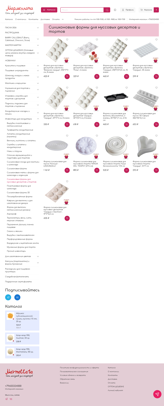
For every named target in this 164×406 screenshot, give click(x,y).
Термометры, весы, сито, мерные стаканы (19, 219)
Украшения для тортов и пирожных (17, 89)
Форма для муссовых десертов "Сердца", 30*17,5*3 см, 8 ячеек (83, 116)
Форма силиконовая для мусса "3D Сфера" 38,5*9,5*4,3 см (144, 116)
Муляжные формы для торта (21, 247)
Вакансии (64, 383)
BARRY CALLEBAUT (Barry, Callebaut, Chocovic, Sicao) (17, 39)
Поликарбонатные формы (19, 197)
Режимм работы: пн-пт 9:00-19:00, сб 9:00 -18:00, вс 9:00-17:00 (100, 19)
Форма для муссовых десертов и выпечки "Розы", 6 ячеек (83, 68)
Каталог (49, 10)
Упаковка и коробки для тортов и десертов (16, 97)
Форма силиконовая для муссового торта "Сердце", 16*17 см (144, 164)
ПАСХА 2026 (10, 28)
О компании (20, 19)
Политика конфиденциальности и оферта (79, 368)
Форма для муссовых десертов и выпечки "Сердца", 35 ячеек (143, 68)
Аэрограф (11, 214)
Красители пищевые (15, 66)
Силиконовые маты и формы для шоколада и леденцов (22, 174)
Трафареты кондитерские (20, 130)
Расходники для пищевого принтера (17, 270)
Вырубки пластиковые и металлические (18, 124)
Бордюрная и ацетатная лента (23, 243)
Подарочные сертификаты (18, 282)
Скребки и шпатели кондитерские (16, 146)
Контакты (33, 19)
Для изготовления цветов (18, 256)
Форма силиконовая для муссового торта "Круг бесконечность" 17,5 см (114, 164)
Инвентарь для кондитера (18, 119)
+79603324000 (13, 386)
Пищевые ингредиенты (16, 70)
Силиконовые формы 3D (18, 193)
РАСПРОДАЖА (12, 33)
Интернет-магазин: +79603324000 (144, 19)
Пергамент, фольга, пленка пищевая (20, 226)
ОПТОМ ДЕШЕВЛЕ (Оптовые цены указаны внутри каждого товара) (20, 53)
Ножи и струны (14, 151)
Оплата (56, 19)
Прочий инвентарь (16, 251)
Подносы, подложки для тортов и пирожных (16, 105)
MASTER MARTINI (13, 45)
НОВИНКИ (10, 61)
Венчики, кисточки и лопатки (21, 141)
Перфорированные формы (20, 239)
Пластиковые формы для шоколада (19, 187)
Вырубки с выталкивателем (20, 235)
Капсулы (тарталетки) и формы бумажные (17, 262)
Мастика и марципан (15, 83)
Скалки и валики (14, 231)
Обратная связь (67, 379)
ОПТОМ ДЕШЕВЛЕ (116, 387)
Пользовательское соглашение (74, 371)
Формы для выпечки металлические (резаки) (18, 208)
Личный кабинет (115, 390)
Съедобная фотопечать (17, 277)
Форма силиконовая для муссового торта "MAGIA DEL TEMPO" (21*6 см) (85, 164)
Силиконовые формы (17, 169)
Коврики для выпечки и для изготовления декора (19, 202)
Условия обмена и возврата (73, 375)
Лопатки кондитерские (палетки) (18, 135)
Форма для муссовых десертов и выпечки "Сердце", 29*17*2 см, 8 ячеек (57, 116)
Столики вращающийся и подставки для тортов (19, 156)
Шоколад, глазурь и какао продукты (17, 77)
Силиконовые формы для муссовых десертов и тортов (21, 180)
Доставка (45, 19)
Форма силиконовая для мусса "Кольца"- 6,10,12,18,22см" (55, 164)
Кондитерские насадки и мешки (17, 112)
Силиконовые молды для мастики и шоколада (23, 163)
